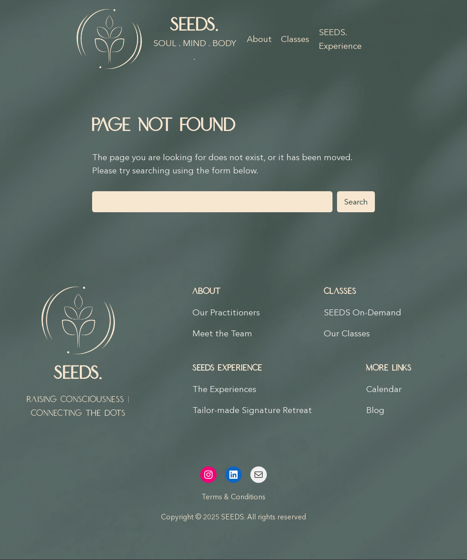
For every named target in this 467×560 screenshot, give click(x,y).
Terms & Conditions (233, 496)
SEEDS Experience (227, 368)
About (206, 292)
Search (356, 201)
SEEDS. (194, 25)
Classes (340, 292)
